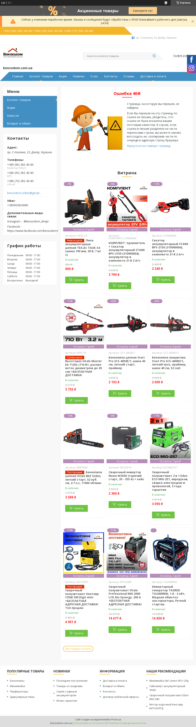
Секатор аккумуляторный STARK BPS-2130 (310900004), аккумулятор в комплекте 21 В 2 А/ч (170, 247)
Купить (79, 280)
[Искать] (154, 56)
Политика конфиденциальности (127, 723)
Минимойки (17, 686)
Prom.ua (116, 719)
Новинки (78, 76)
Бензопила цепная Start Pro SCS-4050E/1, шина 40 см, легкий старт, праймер (127, 363)
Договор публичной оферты (121, 697)
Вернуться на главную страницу (149, 146)
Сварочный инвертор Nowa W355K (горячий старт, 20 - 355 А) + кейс (126, 475)
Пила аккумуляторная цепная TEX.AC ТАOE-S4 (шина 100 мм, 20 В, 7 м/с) (83, 247)
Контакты (110, 76)
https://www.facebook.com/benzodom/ (32, 231)
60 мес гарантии (66, 700)
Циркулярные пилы (22, 697)
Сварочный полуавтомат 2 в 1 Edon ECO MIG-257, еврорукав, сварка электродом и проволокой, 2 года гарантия (170, 481)
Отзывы (128, 76)
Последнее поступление (72, 680)
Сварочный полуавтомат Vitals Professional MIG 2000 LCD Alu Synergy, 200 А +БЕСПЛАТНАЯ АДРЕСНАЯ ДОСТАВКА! (125, 595)
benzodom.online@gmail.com (24, 193)
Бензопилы (17, 680)
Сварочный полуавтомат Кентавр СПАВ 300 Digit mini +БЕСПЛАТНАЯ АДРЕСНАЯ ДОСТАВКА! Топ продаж (82, 599)
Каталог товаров (41, 76)
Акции (63, 76)
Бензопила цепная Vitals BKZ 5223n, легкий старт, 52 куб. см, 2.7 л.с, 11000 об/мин (83, 477)
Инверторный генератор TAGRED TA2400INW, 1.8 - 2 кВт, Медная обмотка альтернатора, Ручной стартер (169, 595)
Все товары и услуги (78, 648)
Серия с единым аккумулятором (66, 693)
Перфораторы (19, 691)
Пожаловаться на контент (89, 723)
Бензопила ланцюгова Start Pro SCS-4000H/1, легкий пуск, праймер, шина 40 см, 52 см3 (169, 363)
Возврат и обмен (19, 123)
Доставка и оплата (153, 76)
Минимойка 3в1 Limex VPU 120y (169, 680)
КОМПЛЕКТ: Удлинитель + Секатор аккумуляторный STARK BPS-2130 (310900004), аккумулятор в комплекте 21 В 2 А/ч (127, 251)
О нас (94, 76)
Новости (13, 116)
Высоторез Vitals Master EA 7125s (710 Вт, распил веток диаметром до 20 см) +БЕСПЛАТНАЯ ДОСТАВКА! (83, 368)
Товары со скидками (69, 686)
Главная (17, 76)
